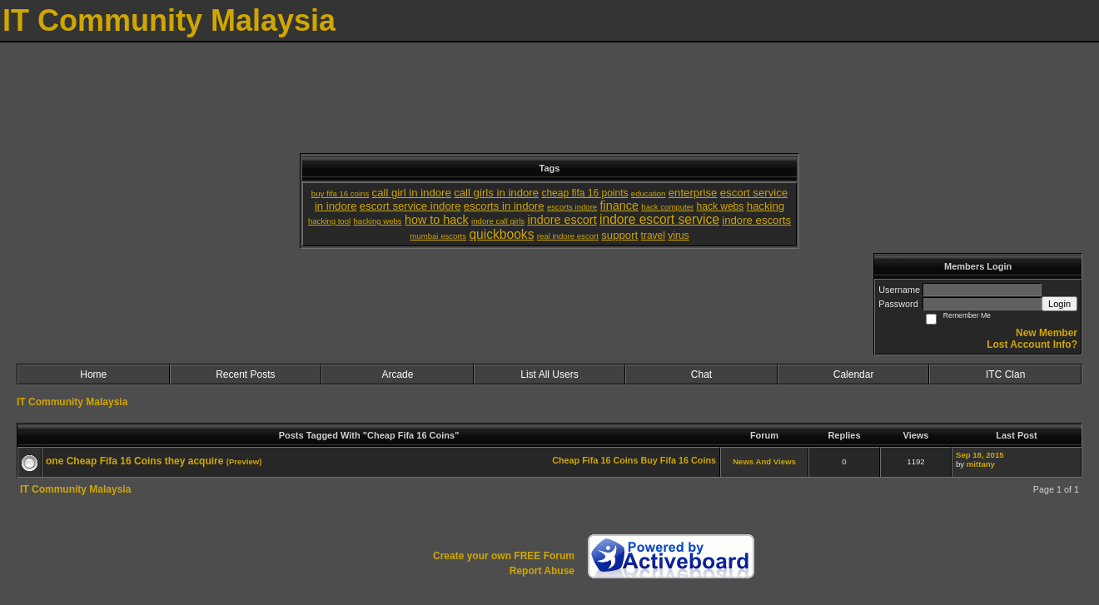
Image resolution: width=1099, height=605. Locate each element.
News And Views (764, 461)
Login (1059, 304)
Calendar (853, 374)
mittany (981, 464)
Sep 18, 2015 (980, 454)
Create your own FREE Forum (503, 556)
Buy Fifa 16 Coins (678, 460)
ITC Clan (1005, 374)
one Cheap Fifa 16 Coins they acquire (134, 461)
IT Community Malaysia (72, 402)
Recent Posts (245, 374)
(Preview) (244, 461)
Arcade (397, 374)
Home (93, 374)
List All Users (549, 374)
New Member (1046, 333)
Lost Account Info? (1032, 344)
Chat (701, 374)
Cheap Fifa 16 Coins (595, 460)
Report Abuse (542, 571)
